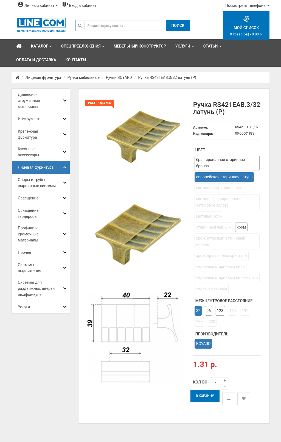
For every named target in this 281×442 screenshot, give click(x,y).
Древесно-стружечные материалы (29, 100)
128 (220, 310)
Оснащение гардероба (28, 213)
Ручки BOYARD (119, 77)
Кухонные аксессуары (28, 152)
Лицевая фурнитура (43, 77)
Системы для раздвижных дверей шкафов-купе (36, 288)
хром (241, 227)
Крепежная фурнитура (28, 134)
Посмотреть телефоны (247, 5)
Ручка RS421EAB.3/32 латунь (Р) (167, 77)
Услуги (24, 307)
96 (208, 310)
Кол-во (200, 382)
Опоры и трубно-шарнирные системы (37, 182)
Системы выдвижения (29, 268)
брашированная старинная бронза (220, 162)
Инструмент (29, 119)
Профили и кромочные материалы (28, 234)
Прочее (24, 252)
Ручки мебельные (84, 77)
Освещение (28, 198)
